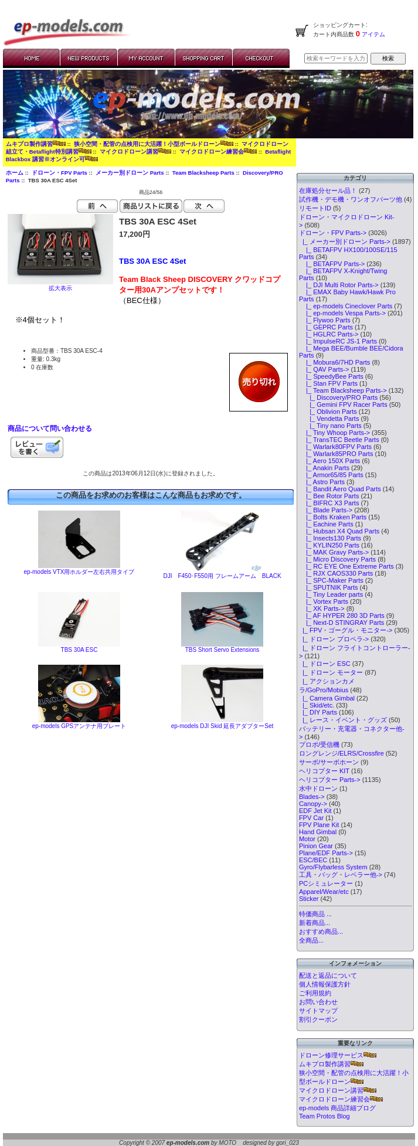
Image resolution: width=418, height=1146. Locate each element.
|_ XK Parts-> (322, 608)
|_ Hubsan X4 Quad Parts (339, 531)
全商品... (311, 940)
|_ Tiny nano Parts (330, 425)
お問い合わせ (318, 1001)
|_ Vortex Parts (323, 601)
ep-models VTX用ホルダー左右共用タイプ (79, 572)
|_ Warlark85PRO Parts (336, 453)
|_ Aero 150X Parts (329, 460)
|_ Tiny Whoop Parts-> (334, 432)
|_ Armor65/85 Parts (331, 474)
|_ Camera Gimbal (327, 698)
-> (332, 232)
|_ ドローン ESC (325, 663)
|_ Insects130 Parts (330, 538)
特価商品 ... (315, 913)
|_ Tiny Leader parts (331, 594)
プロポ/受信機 (319, 744)
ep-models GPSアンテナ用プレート (79, 726)
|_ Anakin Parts (324, 467)
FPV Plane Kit (319, 824)
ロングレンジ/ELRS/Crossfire (341, 753)
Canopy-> (313, 803)
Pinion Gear (316, 845)
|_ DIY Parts (318, 712)
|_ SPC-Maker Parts (331, 580)
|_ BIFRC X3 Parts (329, 502)
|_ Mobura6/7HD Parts (334, 362)
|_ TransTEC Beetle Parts (339, 439)
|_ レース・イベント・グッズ (343, 719)
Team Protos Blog (324, 1116)
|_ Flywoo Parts (325, 320)
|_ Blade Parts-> (325, 510)
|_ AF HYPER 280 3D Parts (342, 615)
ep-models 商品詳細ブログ (337, 1107)
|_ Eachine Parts (326, 524)
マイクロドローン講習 (135, 151)
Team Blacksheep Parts (203, 172)
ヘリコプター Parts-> (330, 779)
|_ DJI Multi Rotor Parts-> (339, 284)
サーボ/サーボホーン (329, 762)
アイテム (372, 34)
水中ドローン (318, 788)
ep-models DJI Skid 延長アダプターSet (222, 726)
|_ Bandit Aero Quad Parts (340, 488)
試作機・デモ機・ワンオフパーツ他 (350, 199)
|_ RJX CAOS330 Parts (336, 573)
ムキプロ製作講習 (36, 144)
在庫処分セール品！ (328, 190)
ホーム (14, 172)
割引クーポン (318, 1019)
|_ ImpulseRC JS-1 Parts (338, 341)
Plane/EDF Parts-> (326, 852)
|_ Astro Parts (322, 481)
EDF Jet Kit (315, 810)
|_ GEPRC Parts (326, 327)
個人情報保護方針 (325, 984)
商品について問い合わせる (50, 428)
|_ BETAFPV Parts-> (332, 263)
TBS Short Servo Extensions (222, 650)
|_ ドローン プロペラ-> (334, 638)
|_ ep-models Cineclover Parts (345, 306)
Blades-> (312, 796)
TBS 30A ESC (79, 650)
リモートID (315, 208)
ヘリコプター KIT (324, 770)
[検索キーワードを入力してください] (336, 58)
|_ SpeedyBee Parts (331, 376)
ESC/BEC (313, 859)
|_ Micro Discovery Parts (337, 559)
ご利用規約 (315, 993)
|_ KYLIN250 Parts (329, 545)
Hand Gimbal (318, 831)
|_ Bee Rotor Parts (329, 495)
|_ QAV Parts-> (324, 369)
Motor (307, 838)
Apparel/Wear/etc (324, 891)
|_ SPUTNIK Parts (328, 587)
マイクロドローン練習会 (218, 151)
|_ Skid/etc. (316, 705)
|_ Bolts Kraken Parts (332, 517)
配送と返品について (328, 975)
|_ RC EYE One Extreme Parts (346, 566)
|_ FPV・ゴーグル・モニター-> (346, 630)
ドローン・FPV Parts (59, 172)
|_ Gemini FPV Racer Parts (343, 404)
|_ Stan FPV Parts (328, 383)
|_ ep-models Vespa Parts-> (342, 313)
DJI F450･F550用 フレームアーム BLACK (222, 576)
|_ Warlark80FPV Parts (335, 446)
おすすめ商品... (321, 931)
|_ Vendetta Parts (329, 418)
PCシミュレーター (326, 883)
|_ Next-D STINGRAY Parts (341, 622)
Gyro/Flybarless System (333, 866)
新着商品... (314, 922)
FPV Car (311, 817)
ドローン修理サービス (337, 1055)
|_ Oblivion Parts (328, 411)
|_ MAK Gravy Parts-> (334, 552)
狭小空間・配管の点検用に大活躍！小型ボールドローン (153, 144)
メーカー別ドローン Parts (130, 172)
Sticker (309, 898)
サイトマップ (318, 1010)
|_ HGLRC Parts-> (329, 334)
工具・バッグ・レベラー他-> (340, 874)
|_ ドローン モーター (331, 672)
